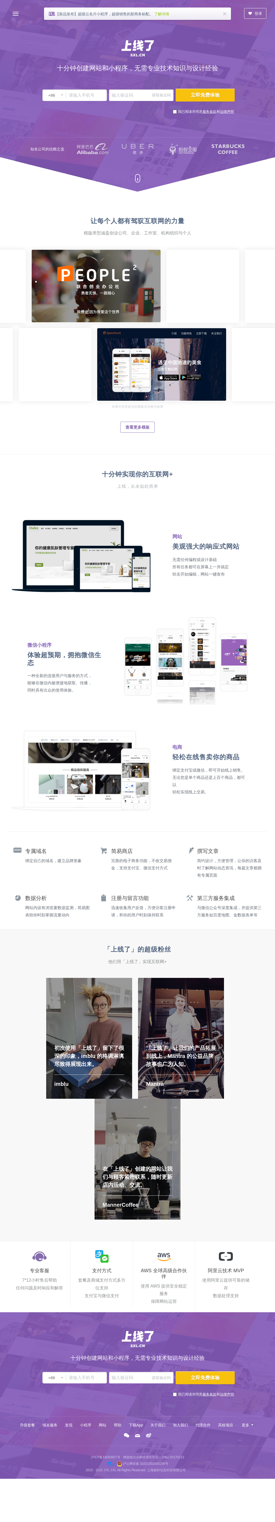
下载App (136, 1425)
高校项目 (225, 1425)
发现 (69, 1425)
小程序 (85, 1425)
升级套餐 (27, 1425)
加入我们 (180, 1425)
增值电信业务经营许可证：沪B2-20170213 (153, 1457)
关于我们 (157, 1425)
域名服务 (49, 1425)
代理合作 (203, 1425)
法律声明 (227, 112)
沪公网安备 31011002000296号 (145, 1464)
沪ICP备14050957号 (105, 1457)
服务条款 (209, 112)
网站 (102, 1425)
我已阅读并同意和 (206, 112)
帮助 (117, 1425)
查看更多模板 (137, 427)
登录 (255, 13)
